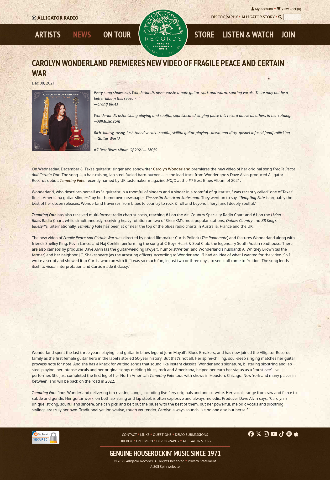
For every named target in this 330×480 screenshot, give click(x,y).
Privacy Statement (202, 461)
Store (204, 34)
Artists (48, 34)
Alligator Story (258, 17)
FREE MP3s (144, 441)
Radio (57, 18)
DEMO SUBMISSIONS (191, 434)
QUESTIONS (162, 434)
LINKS (144, 434)
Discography (224, 17)
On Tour (117, 34)
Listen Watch (248, 34)
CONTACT (129, 434)
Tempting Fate (72, 180)
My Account (262, 8)
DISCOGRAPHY (167, 441)
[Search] (280, 17)
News (82, 34)
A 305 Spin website (165, 466)
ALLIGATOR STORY (197, 441)
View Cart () (289, 8)
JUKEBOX (125, 441)
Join (288, 34)
